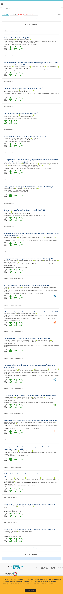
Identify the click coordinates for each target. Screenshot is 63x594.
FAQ (37, 568)
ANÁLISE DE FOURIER (21, 93)
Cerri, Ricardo (32, 313)
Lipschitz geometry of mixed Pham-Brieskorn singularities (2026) (24, 210)
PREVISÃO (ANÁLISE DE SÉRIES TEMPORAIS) (32, 318)
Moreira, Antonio (8, 479)
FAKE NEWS (6, 377)
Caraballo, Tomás (8, 66)
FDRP (26, 167)
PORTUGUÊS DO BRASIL (37, 293)
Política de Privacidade (44, 568)
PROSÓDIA (20, 486)
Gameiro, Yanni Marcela (42, 369)
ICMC (31, 43)
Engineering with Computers (14, 239)
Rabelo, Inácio (7, 212)
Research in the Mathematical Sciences (17, 140)
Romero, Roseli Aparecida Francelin (40, 287)
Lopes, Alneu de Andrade (51, 260)
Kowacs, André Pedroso (26, 90)
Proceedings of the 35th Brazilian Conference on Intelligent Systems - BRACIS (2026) (31, 504)
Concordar (30, 590)
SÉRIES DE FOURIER (32, 118)
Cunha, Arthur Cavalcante (38, 66)
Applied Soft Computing (13, 167)
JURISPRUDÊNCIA (46, 168)
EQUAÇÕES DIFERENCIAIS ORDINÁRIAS (18, 192)
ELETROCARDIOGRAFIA (48, 402)
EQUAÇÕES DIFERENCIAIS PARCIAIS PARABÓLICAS (27, 70)
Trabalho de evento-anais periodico (13, 31)
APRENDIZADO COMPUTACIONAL (12, 320)
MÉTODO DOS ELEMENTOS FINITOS (43, 240)
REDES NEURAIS (12, 267)
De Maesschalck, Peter (9, 188)
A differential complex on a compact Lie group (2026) (21, 113)
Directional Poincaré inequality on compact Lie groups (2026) (23, 88)
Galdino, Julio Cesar (8, 478)
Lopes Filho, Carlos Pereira (10, 260)
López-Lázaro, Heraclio (51, 66)
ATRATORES (11, 70)
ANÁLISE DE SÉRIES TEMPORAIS (34, 402)
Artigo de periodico (9, 56)
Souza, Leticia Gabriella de (33, 478)
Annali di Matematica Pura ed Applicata (17, 116)
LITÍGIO (40, 168)
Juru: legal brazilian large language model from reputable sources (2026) (27, 285)
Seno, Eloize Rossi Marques (10, 370)
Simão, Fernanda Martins (27, 115)
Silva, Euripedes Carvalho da (24, 138)
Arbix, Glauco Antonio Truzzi (34, 165)
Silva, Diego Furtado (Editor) (25, 506)
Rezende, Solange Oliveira (25, 370)
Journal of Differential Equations (15, 68)
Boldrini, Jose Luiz (50, 237)
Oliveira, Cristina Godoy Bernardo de (12, 163)
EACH (33, 167)
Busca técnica (53, 568)
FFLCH (29, 167)
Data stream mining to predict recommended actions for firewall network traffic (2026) (31, 312)
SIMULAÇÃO (56, 240)
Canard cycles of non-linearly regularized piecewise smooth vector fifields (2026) (29, 187)
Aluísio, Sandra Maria (9, 481)
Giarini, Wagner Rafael (22, 313)
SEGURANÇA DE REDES (49, 318)
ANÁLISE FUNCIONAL (32, 44)
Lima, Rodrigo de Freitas (48, 478)
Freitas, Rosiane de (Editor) (10, 506)
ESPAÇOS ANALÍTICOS (39, 215)
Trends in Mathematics (13, 41)
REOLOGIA (31, 240)
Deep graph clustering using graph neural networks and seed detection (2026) (28, 259)
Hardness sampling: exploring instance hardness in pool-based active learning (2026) (31, 420)
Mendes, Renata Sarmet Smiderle (12, 340)
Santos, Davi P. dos (25, 422)
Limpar (59, 14)
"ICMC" (13, 14)
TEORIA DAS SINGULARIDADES (16, 141)
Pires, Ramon (26, 287)
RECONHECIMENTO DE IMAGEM (30, 168)
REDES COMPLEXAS (13, 345)
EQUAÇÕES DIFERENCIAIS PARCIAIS (17, 44)
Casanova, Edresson (52, 479)
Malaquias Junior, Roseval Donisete (12, 287)
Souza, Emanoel (36, 138)
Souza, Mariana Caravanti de (27, 369)
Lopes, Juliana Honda (9, 39)
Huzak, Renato (20, 188)
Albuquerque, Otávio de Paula (30, 163)
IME (34, 43)
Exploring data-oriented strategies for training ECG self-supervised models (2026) (30, 395)
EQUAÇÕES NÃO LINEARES (47, 70)
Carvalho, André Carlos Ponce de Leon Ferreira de (42, 422)
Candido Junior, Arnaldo (19, 479)
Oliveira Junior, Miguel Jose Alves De (36, 479)
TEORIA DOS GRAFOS (22, 267)
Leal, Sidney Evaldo (20, 478)
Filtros (6, 14)
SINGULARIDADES (28, 141)
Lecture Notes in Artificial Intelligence (17, 263)
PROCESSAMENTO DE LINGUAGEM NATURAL (19, 293)
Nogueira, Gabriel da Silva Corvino (12, 422)
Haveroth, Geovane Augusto (10, 237)
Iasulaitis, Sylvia (39, 260)
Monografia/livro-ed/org (10, 497)
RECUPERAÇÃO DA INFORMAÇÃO (34, 428)
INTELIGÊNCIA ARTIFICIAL (14, 168)
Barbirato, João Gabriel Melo (10, 450)
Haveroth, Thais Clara (24, 237)
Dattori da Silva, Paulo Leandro (11, 90)
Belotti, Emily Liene (44, 163)
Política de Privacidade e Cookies (42, 583)
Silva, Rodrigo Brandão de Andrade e (18, 165)
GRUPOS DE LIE (12, 93)
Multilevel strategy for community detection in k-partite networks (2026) (27, 338)
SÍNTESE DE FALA (12, 486)
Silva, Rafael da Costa (9, 397)
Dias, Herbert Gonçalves (9, 313)
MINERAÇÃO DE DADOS (14, 318)
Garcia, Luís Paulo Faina (9, 423)
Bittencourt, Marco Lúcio (38, 237)
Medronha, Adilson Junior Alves (24, 397)
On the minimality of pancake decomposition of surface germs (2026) (26, 136)
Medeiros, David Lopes (9, 138)
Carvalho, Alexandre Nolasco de (22, 66)
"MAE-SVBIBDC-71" (31, 14)
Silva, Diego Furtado (38, 397)
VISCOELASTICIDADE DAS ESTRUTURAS (18, 240)
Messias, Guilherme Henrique (26, 260)
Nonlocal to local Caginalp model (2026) (16, 38)
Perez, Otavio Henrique (31, 188)
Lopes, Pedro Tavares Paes (22, 39)
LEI (52, 168)
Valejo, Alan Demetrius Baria (10, 262)
